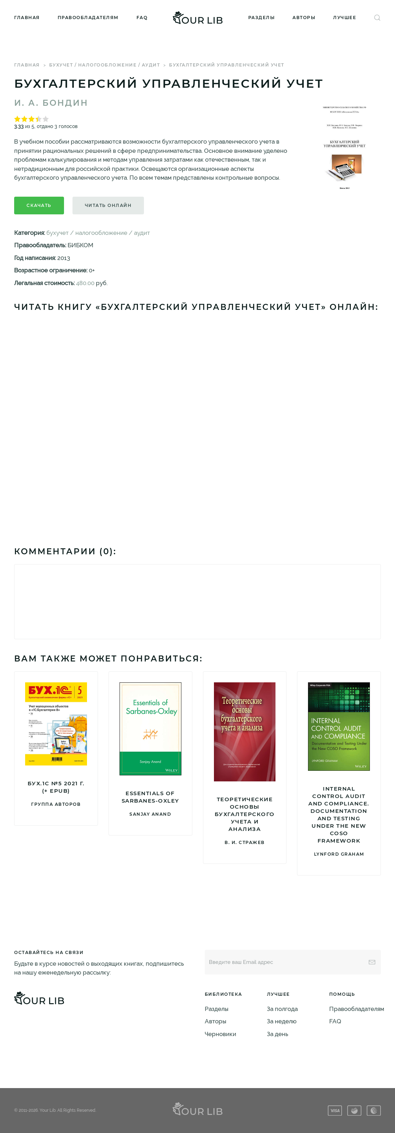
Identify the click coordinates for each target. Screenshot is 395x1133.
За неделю (282, 1021)
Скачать (39, 205)
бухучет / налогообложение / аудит (104, 65)
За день (277, 1033)
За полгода (282, 1008)
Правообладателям (88, 17)
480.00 (85, 283)
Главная (27, 17)
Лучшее (344, 17)
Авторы (303, 17)
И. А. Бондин (51, 103)
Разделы (261, 17)
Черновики (220, 1033)
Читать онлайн (108, 205)
